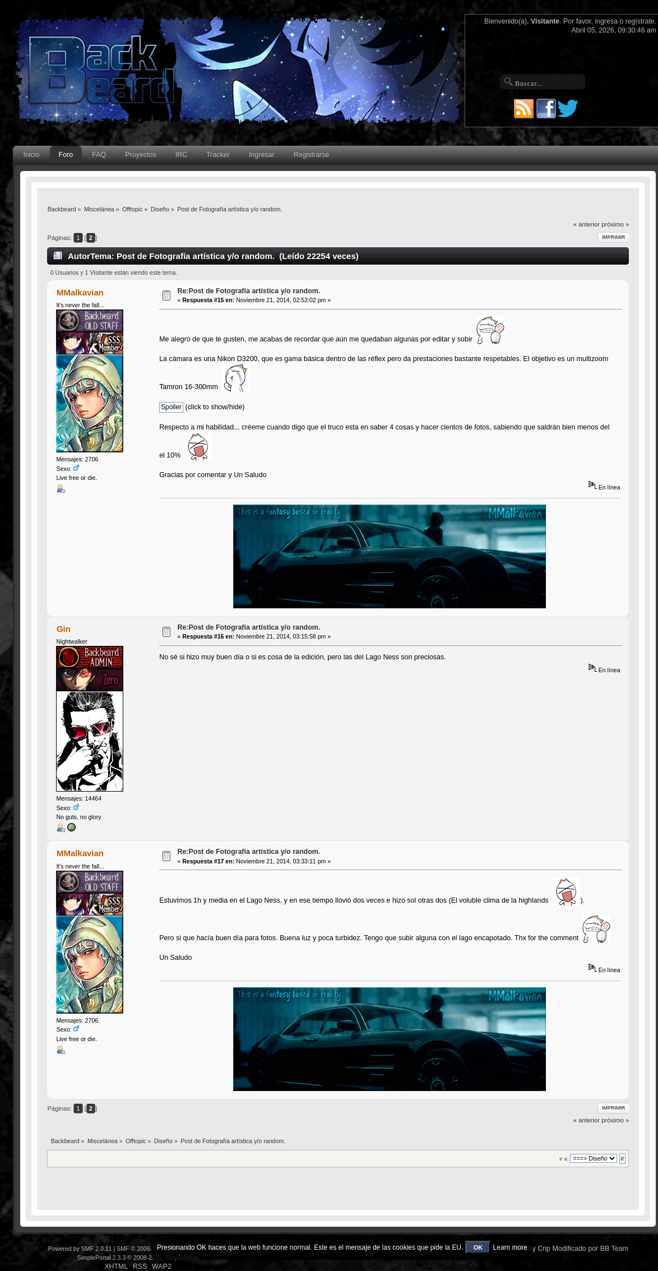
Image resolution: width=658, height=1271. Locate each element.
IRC (181, 155)
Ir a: (563, 1159)
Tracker (218, 155)
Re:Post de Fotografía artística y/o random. (248, 291)
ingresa (606, 21)
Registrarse (312, 155)
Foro (66, 155)
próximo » (615, 224)
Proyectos (140, 155)
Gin (64, 629)
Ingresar (262, 155)
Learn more (510, 1247)
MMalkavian (80, 292)
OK (478, 1247)
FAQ (99, 155)
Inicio (31, 155)
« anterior (586, 224)
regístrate (640, 21)
